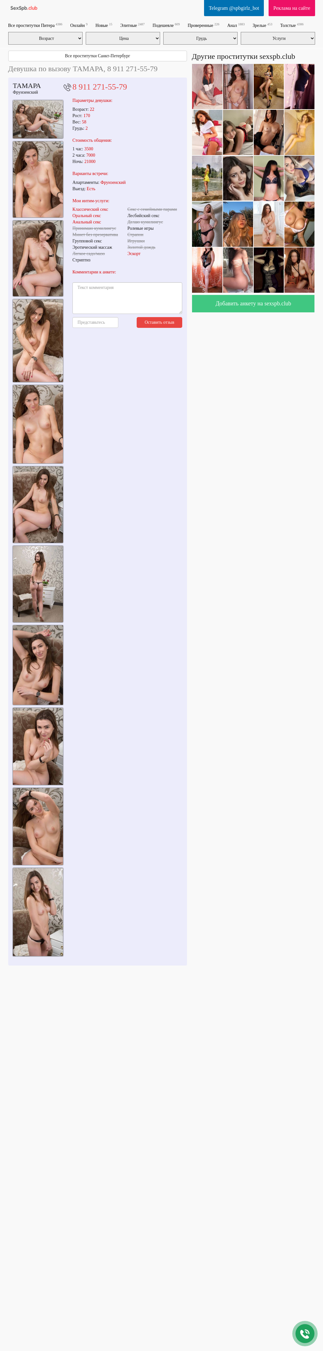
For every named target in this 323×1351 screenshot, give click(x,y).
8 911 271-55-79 (99, 86)
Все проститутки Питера (35, 25)
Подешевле (166, 25)
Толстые (292, 25)
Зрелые (262, 25)
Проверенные (203, 25)
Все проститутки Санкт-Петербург (97, 55)
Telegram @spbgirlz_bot (234, 8)
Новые (104, 25)
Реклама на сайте (291, 8)
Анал (236, 25)
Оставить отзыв (159, 322)
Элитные (132, 25)
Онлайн (79, 25)
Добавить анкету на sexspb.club (253, 303)
